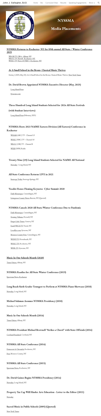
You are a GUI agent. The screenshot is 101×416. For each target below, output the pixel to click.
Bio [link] (41, 3)
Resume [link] (63, 3)
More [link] (91, 3)
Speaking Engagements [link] (77, 3)
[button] (98, 2)
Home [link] (35, 3)
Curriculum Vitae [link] (51, 3)
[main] (65, 21)
